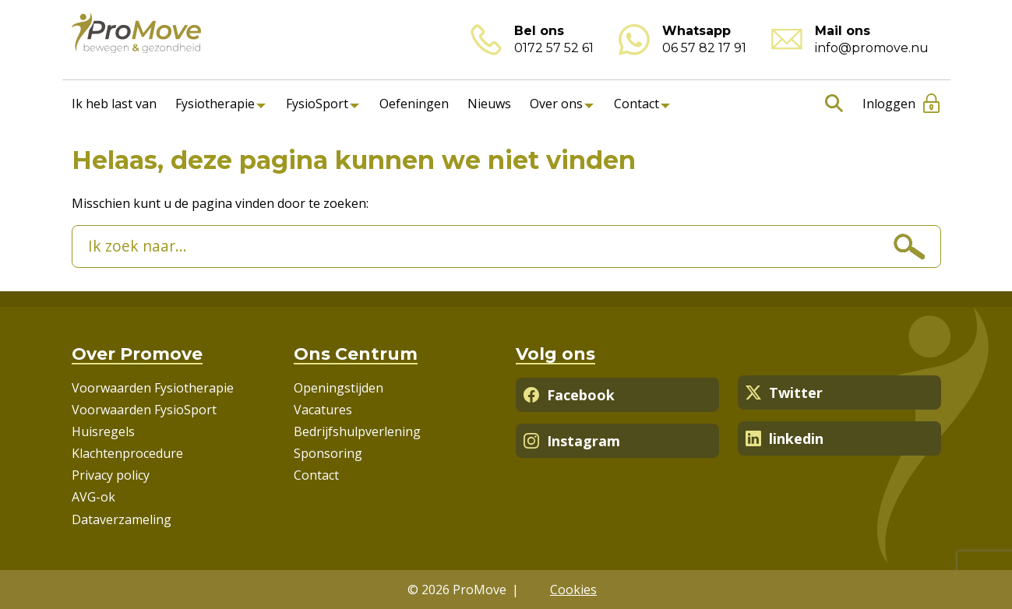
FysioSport (317, 103)
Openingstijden (338, 387)
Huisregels (103, 431)
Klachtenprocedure (127, 453)
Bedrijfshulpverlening (357, 431)
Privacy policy (111, 475)
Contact (636, 103)
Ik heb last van (114, 103)
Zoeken (831, 103)
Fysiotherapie (215, 103)
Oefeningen (414, 103)
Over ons (556, 103)
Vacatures (323, 409)
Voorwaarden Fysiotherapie (153, 387)
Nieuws (489, 103)
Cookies (573, 589)
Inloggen (888, 103)
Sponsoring (328, 453)
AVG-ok (93, 496)
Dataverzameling (121, 519)
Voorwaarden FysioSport (144, 409)
